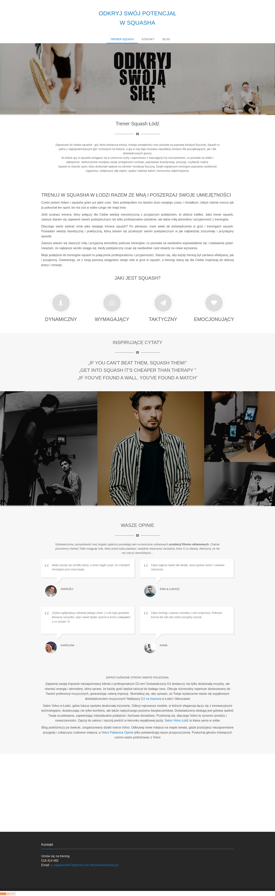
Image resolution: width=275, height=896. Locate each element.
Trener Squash (122, 39)
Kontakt (148, 39)
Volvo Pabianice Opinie (117, 732)
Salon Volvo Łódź (177, 720)
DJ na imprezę (151, 698)
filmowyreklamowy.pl (104, 865)
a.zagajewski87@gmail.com (70, 865)
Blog (166, 39)
